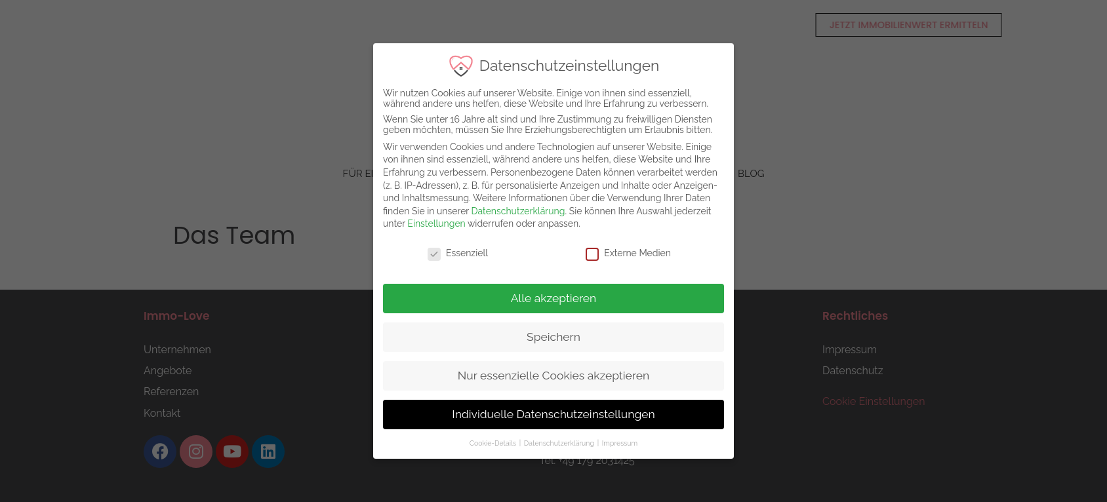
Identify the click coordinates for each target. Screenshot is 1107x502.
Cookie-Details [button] (492, 443)
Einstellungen (435, 223)
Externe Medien (627, 253)
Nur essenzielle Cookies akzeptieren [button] (552, 375)
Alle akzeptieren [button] (552, 298)
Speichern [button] (553, 336)
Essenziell (457, 253)
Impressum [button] (618, 443)
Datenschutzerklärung (517, 211)
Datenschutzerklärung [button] (559, 443)
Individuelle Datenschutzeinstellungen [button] (552, 414)
